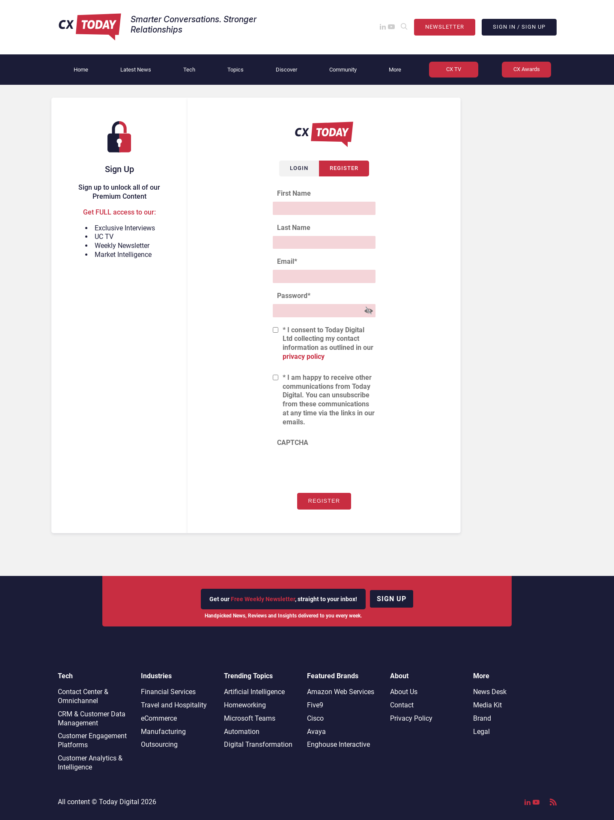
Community (343, 69)
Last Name (293, 228)
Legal (481, 732)
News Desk (490, 692)
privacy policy (304, 356)
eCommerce (159, 718)
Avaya (316, 732)
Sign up (391, 599)
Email (287, 261)
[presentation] (338, 467)
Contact (402, 705)
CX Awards (526, 69)
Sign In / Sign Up (519, 27)
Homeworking (245, 705)
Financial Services (168, 692)
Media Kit (487, 705)
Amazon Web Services (340, 692)
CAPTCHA (292, 442)
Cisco (315, 718)
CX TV (453, 69)
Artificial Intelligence (254, 692)
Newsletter (444, 27)
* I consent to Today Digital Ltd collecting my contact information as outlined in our (328, 343)
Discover (286, 69)
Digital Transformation (258, 744)
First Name (294, 193)
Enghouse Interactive (338, 744)
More (395, 69)
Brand (482, 718)
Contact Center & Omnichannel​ (83, 696)
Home (81, 69)
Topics (235, 69)
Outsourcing (159, 744)
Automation (241, 732)
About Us (403, 692)
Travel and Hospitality (174, 705)
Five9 (315, 705)
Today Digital (119, 802)
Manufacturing (163, 732)
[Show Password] (368, 310)
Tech (189, 69)
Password (293, 296)
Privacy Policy (411, 718)
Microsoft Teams (249, 718)
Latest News (135, 69)
